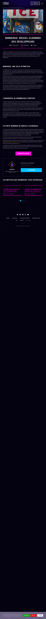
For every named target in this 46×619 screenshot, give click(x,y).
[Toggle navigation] (42, 3)
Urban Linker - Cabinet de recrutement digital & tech (12, 7)
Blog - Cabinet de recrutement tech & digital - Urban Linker (14, 8)
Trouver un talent (23, 153)
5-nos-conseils (29, 8)
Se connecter (35, 3)
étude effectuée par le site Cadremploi (11, 141)
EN (26, 220)
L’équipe (7, 218)
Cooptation (14, 218)
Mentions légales (36, 218)
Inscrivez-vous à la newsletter (27, 163)
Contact (22, 220)
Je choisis (40, 615)
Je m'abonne (31, 170)
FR (29, 220)
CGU (16, 220)
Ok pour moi (26, 615)
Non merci (33, 615)
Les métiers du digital (25, 218)
